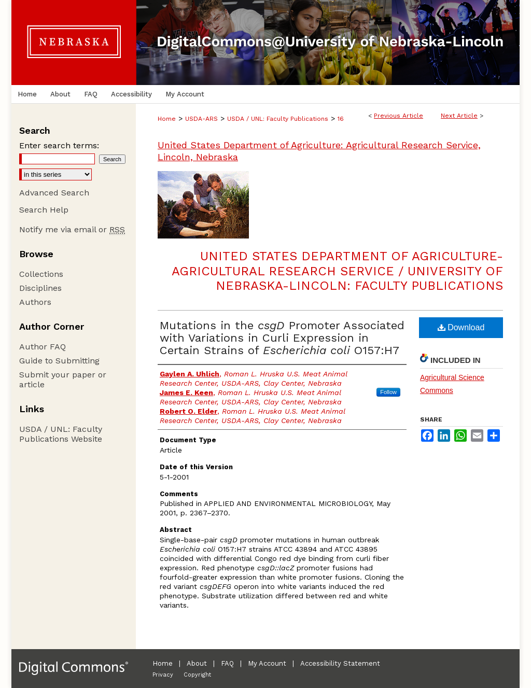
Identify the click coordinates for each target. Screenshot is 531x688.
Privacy (162, 674)
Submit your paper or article (62, 379)
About (197, 663)
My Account (267, 663)
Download (461, 327)
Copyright (197, 674)
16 (341, 118)
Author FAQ (42, 347)
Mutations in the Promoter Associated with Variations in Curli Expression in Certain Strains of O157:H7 (282, 338)
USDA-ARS (201, 118)
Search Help (43, 210)
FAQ (227, 663)
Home (167, 118)
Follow (388, 392)
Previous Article (398, 115)
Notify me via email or (72, 229)
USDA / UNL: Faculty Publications (277, 118)
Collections (41, 274)
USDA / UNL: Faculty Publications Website (60, 434)
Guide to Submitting (59, 361)
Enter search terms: (59, 145)
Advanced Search (54, 193)
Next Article (459, 115)
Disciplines (40, 288)
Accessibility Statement (340, 663)
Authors (35, 302)
